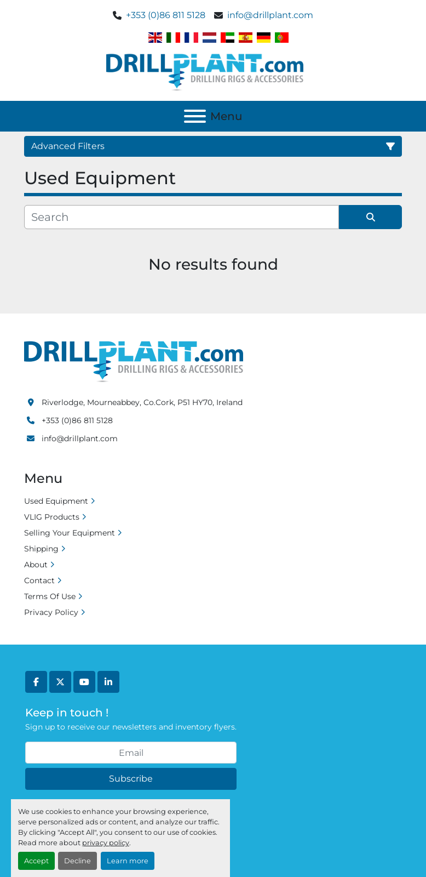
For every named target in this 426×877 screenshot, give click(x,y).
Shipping (41, 549)
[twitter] (60, 682)
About (36, 565)
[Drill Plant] (133, 361)
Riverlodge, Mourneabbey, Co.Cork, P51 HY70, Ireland (142, 402)
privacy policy (105, 843)
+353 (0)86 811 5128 (165, 15)
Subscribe (131, 778)
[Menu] (195, 116)
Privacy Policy (51, 612)
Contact (39, 580)
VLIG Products (51, 517)
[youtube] (84, 682)
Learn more (127, 861)
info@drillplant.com (270, 15)
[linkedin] (108, 682)
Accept (36, 861)
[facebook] (36, 682)
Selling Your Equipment (69, 533)
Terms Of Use (50, 596)
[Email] (131, 753)
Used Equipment (56, 501)
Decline (77, 861)
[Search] (181, 217)
